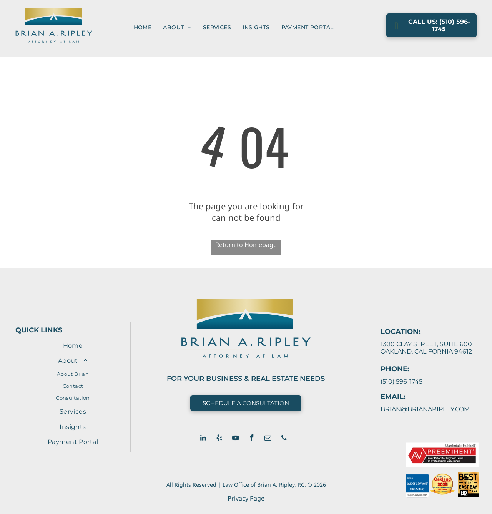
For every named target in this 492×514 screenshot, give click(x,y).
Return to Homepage (246, 244)
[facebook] (252, 439)
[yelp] (219, 439)
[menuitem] (143, 27)
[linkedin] (203, 439)
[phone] (284, 439)
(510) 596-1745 (401, 381)
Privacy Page (246, 498)
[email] (268, 439)
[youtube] (236, 439)
